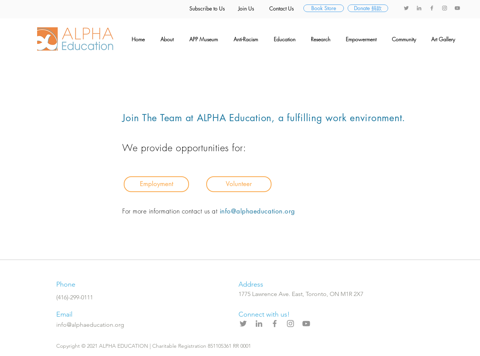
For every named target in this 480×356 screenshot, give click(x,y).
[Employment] (156, 184)
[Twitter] (406, 8)
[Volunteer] (239, 184)
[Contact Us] (281, 9)
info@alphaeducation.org (257, 211)
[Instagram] (444, 8)
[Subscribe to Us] (207, 9)
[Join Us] (246, 9)
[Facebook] (432, 8)
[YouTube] (457, 8)
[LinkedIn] (419, 8)
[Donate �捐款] (368, 8)
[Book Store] (323, 8)
